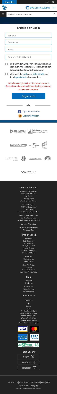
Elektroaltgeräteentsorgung (28, 323)
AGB (25, 74)
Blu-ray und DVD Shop (28, 194)
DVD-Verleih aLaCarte (40, 7)
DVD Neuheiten (28, 241)
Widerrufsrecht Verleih (28, 313)
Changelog (34, 385)
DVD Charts (28, 243)
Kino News (28, 283)
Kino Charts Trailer (28, 270)
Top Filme (28, 238)
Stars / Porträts (28, 289)
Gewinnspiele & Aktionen (28, 215)
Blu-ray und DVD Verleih (28, 191)
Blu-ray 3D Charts (28, 253)
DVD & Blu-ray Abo (28, 204)
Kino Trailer (28, 267)
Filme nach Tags (28, 230)
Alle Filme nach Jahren (28, 201)
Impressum (35, 382)
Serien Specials (28, 291)
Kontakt (28, 306)
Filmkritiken (28, 287)
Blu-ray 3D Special (28, 295)
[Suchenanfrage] (31, 14)
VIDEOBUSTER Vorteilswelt (28, 227)
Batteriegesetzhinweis (28, 320)
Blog (28, 276)
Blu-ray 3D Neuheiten (28, 250)
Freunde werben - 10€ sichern (28, 220)
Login (47, 2)
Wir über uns (13, 382)
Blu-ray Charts (29, 248)
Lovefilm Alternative (28, 224)
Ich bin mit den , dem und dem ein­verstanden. (26, 75)
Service (28, 300)
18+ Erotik (28, 196)
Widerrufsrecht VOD (28, 315)
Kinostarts (28, 256)
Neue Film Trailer (28, 265)
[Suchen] (54, 14)
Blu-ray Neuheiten (28, 246)
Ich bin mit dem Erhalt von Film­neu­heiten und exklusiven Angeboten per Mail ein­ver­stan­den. (28, 66)
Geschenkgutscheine (28, 218)
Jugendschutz (20, 77)
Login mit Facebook (28, 111)
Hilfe (28, 304)
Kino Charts (28, 261)
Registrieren (28, 96)
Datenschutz (38, 74)
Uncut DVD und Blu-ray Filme (28, 212)
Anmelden (9, 2)
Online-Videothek (29, 187)
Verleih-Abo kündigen (29, 311)
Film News (28, 280)
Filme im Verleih (29, 234)
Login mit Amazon (28, 115)
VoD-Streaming (28, 209)
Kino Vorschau (28, 259)
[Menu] (3, 14)
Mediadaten (23, 385)
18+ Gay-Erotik (28, 198)
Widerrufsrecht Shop (28, 318)
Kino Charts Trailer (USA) (28, 272)
